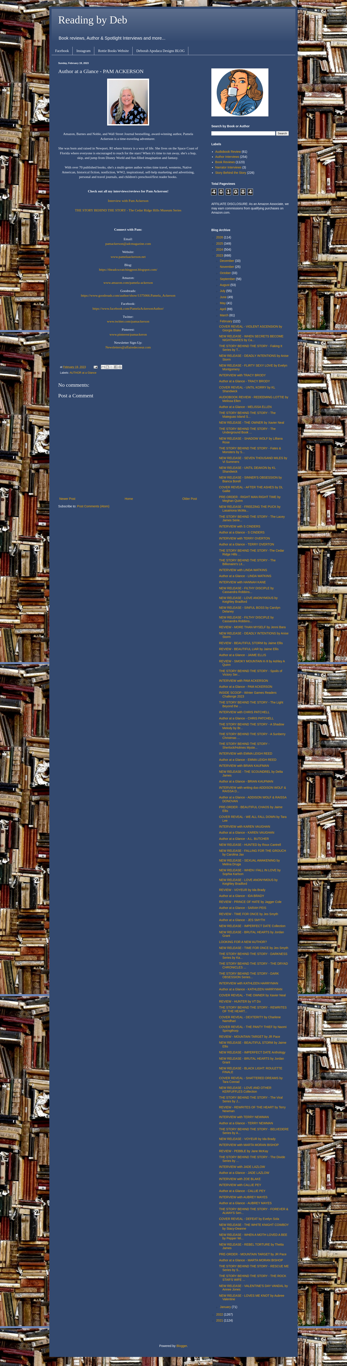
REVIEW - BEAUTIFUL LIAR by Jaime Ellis (249, 649)
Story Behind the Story (230, 172)
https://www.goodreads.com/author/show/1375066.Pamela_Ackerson (128, 295)
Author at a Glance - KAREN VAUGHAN (246, 832)
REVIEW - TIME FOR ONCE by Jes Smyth (248, 914)
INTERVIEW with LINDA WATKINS (243, 570)
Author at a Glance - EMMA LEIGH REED (247, 759)
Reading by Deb (92, 20)
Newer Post (67, 498)
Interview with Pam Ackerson (128, 201)
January (226, 1307)
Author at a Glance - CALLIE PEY (242, 1191)
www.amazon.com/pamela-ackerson (128, 282)
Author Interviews (227, 156)
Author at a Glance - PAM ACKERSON (245, 686)
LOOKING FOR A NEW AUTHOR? (243, 942)
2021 (220, 1320)
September (228, 279)
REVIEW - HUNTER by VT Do (240, 1001)
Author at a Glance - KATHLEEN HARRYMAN (250, 989)
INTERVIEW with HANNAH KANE (242, 582)
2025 (220, 243)
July (223, 291)
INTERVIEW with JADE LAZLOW (242, 1167)
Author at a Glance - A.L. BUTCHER (244, 838)
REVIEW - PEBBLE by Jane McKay (243, 1151)
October (226, 273)
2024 (220, 249)
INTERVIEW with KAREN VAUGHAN (244, 826)
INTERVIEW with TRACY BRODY (242, 375)
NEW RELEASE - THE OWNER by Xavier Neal (251, 422)
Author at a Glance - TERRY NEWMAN (246, 1123)
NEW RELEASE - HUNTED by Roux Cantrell (250, 844)
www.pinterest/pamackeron (128, 334)
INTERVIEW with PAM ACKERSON (243, 680)
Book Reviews (225, 162)
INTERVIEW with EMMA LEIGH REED (245, 753)
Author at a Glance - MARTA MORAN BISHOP (251, 1260)
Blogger (181, 1346)
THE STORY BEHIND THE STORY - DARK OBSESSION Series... (249, 975)
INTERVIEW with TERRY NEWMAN (244, 1117)
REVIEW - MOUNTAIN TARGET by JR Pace (249, 1036)
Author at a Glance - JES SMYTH (242, 920)
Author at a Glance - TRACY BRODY (244, 381)
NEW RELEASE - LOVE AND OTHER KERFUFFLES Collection (245, 1089)
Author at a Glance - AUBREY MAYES (245, 1203)
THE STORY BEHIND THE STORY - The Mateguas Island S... (247, 414)
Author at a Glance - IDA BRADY (241, 896)
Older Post (189, 498)
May (223, 303)
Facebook (62, 51)
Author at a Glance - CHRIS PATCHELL (246, 718)
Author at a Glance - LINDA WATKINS (245, 576)
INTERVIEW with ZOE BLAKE (240, 1179)
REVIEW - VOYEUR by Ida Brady (242, 890)
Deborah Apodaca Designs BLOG (160, 51)
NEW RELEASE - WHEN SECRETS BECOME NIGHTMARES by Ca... (251, 338)
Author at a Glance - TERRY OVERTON (246, 544)
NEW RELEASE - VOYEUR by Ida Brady (247, 1139)
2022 (220, 1314)
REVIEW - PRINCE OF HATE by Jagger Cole (250, 902)
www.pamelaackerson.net (128, 257)
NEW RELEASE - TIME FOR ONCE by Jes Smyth (253, 948)
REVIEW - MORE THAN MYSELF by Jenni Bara (252, 627)
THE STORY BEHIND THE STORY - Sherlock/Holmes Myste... (244, 745)
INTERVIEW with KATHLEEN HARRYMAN (248, 983)
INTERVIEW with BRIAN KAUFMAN (244, 765)
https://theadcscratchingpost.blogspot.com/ (128, 269)
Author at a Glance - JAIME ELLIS (242, 655)
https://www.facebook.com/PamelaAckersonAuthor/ (128, 308)
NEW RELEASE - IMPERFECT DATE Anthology (252, 1052)
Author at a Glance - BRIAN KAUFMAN (246, 781)
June (223, 297)
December (227, 261)
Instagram (83, 51)
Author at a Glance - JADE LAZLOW (244, 1173)
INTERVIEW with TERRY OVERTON (244, 538)
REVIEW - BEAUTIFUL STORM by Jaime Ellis (251, 643)
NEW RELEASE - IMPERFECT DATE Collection (252, 926)
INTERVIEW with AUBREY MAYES (243, 1197)
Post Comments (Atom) (93, 506)
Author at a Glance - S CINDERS (241, 532)
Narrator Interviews (228, 167)
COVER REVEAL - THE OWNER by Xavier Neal (252, 995)
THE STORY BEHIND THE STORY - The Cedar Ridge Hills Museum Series (128, 210)
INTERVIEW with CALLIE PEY (240, 1185)
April (223, 309)
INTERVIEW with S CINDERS (239, 526)
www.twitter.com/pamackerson (128, 321)
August (225, 285)
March (224, 315)
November (227, 267)
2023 (220, 255)
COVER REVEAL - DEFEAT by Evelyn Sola (249, 1219)
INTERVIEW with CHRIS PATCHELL (244, 712)
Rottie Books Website (113, 51)
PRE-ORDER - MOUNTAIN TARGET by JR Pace (253, 1254)
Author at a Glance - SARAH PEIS (242, 908)
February (226, 321)
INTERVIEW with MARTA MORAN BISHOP (249, 1145)
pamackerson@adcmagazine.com (128, 243)
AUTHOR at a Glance (82, 372)
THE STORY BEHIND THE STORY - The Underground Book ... (247, 430)
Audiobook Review (228, 151)
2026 (220, 237)
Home (129, 498)
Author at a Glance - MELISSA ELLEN (245, 407)
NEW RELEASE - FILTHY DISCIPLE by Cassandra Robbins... (246, 590)
